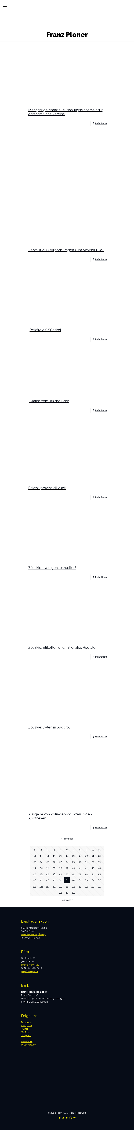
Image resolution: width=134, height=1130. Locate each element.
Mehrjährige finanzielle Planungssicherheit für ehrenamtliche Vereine (65, 112)
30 (80, 862)
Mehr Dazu (101, 123)
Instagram (26, 1025)
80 (73, 892)
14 (47, 856)
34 (34, 868)
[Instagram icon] (70, 1117)
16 (60, 856)
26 (54, 862)
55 (99, 874)
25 (47, 862)
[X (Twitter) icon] (63, 1117)
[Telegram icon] (74, 1117)
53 (86, 874)
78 (60, 892)
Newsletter (26, 1041)
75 (86, 886)
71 (60, 886)
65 (93, 880)
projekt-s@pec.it (29, 971)
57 (41, 880)
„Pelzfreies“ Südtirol (44, 330)
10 (93, 849)
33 (99, 862)
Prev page (67, 838)
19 (80, 856)
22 (99, 856)
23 (35, 862)
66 (99, 880)
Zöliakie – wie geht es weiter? (52, 568)
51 (73, 874)
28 (67, 862)
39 (67, 868)
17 (67, 856)
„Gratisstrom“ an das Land (48, 401)
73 (73, 886)
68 (41, 886)
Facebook (26, 1022)
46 (41, 874)
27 (60, 862)
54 (93, 874)
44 (99, 868)
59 (54, 880)
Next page (67, 900)
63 (80, 880)
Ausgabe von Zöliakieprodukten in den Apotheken (60, 816)
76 (93, 886)
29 (73, 862)
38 (60, 868)
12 (35, 856)
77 (99, 886)
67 (34, 886)
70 (54, 886)
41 (80, 868)
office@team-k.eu (30, 964)
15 (54, 856)
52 (80, 874)
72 (67, 886)
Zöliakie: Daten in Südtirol (49, 727)
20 (86, 856)
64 (86, 880)
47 (47, 874)
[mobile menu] (5, 5)
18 (73, 856)
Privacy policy (28, 1044)
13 (41, 856)
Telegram (26, 1035)
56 (34, 880)
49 (60, 874)
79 (67, 892)
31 (86, 862)
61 (67, 880)
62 (73, 880)
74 (80, 886)
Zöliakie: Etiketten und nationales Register (62, 647)
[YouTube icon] (67, 1117)
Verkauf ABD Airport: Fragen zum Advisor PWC (66, 250)
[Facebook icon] (59, 1117)
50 (67, 874)
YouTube (25, 1032)
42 (86, 868)
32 (93, 862)
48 (54, 874)
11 (99, 849)
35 (41, 868)
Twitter (24, 1029)
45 (34, 874)
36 (47, 868)
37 (54, 868)
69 (47, 886)
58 (47, 880)
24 (41, 862)
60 (60, 880)
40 (73, 868)
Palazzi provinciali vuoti (47, 488)
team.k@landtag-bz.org (33, 934)
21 (93, 856)
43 (93, 868)
